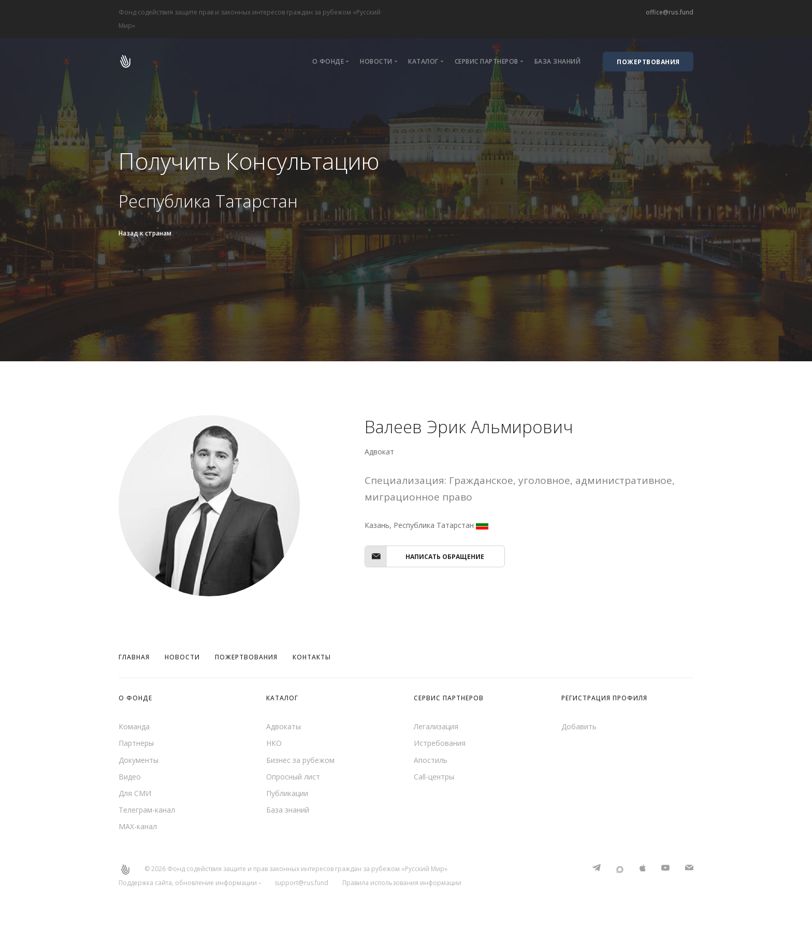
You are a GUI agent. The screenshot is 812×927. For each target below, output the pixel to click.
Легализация (436, 726)
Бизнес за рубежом (300, 760)
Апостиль (430, 760)
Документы (138, 760)
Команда (134, 726)
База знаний (557, 61)
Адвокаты (283, 726)
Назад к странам (145, 233)
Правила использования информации (401, 884)
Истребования (440, 743)
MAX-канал (138, 827)
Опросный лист (293, 777)
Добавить (579, 726)
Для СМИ (135, 794)
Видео (130, 777)
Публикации (287, 794)
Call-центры (434, 777)
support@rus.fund (301, 884)
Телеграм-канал (147, 811)
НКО (274, 743)
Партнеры (136, 743)
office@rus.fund (669, 12)
